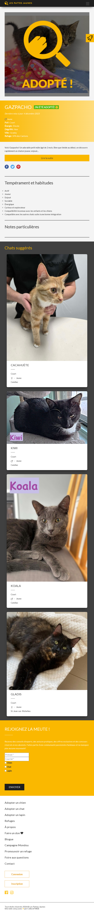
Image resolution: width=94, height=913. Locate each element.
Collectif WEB (33, 908)
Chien (9, 763)
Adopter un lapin (15, 814)
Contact (10, 863)
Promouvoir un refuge (18, 851)
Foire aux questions (17, 857)
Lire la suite (47, 158)
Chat (9, 767)
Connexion (17, 874)
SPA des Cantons (20, 136)
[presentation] (25, 778)
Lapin (9, 771)
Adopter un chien (15, 802)
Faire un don (14, 833)
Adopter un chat (14, 808)
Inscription (17, 883)
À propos (10, 827)
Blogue (9, 839)
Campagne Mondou (17, 845)
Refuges (10, 820)
